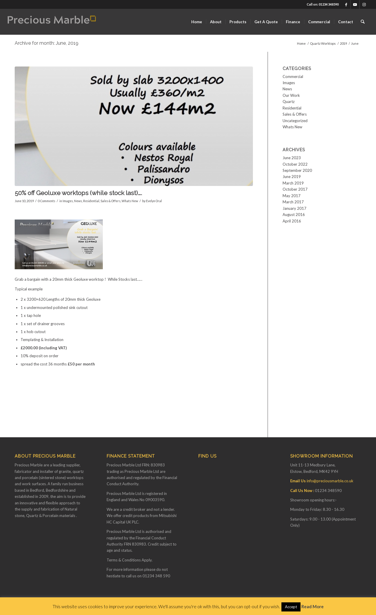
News (78, 201)
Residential (91, 201)
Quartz (289, 101)
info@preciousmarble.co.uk (330, 480)
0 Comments (46, 201)
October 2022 (295, 164)
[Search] (362, 22)
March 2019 (293, 183)
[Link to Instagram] (364, 4)
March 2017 (293, 202)
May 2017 (292, 195)
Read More (312, 606)
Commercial (293, 76)
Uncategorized (295, 120)
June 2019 (292, 176)
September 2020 (297, 170)
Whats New (130, 201)
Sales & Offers (110, 201)
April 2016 (292, 221)
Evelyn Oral (154, 201)
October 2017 (295, 189)
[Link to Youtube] (355, 4)
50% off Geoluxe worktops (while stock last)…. (78, 193)
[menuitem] (196, 22)
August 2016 (294, 214)
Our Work (291, 95)
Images (68, 201)
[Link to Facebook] (346, 4)
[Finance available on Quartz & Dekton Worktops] (52, 22)
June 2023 (292, 157)
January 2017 (294, 208)
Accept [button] (291, 606)
